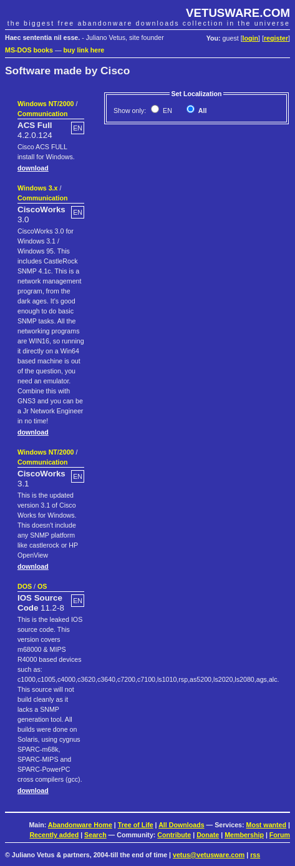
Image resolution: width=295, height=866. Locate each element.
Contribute (174, 835)
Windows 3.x (37, 188)
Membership (244, 835)
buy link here (84, 50)
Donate (207, 835)
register (276, 38)
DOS (24, 586)
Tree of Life (135, 825)
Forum (279, 835)
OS (42, 586)
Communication (42, 113)
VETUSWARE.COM (238, 12)
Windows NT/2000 (45, 103)
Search (95, 835)
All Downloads (181, 825)
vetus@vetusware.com (208, 855)
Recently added (54, 835)
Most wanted (266, 825)
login (250, 38)
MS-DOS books (29, 50)
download (33, 168)
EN (166, 110)
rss (255, 855)
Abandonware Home (80, 825)
